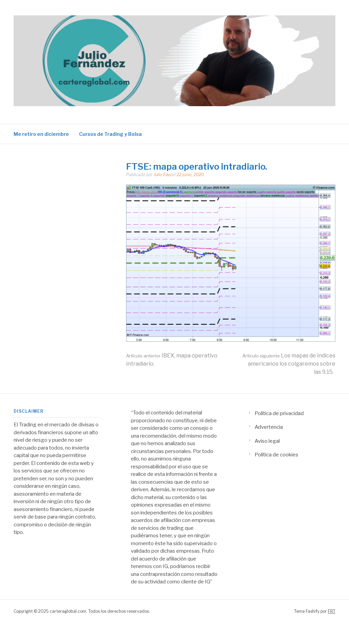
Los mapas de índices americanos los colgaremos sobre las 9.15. (288, 363)
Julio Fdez (163, 174)
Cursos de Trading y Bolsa (110, 134)
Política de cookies (276, 455)
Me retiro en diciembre (41, 134)
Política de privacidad (279, 413)
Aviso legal (267, 441)
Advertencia (269, 427)
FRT (331, 611)
